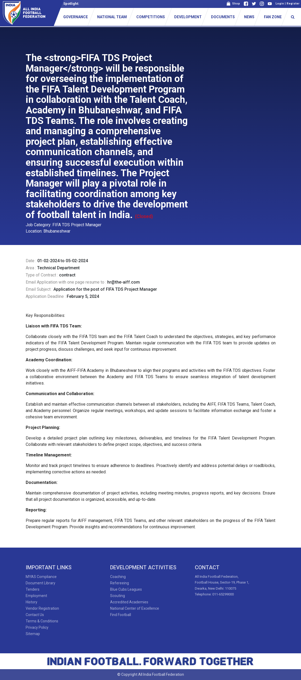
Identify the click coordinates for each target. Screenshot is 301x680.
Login (280, 3)
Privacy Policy (37, 627)
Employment (36, 596)
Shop (233, 3)
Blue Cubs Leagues (126, 589)
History (31, 602)
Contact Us (35, 615)
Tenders (32, 589)
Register (293, 3)
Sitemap (33, 634)
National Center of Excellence (134, 608)
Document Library (40, 583)
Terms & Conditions (42, 621)
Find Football (120, 615)
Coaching (118, 577)
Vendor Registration (42, 608)
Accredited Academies (129, 602)
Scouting (117, 596)
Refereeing (119, 583)
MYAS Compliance (41, 577)
